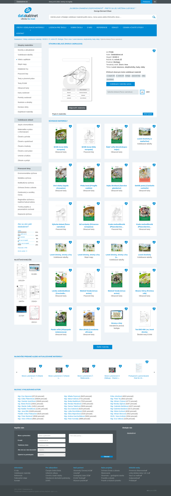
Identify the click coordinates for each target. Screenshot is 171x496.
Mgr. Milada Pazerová (72, 396)
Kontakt (20, 33)
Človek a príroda (24, 137)
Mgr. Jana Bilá (23, 411)
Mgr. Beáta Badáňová (72, 401)
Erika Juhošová (116, 396)
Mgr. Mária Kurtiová (117, 411)
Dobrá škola (77, 27)
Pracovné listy (23, 74)
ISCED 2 (45, 39)
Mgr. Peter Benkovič (25, 416)
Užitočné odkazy (52, 473)
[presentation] (87, 448)
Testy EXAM (22, 83)
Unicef (75, 473)
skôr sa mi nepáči (23, 240)
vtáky (143, 75)
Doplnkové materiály (25, 112)
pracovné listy (136, 75)
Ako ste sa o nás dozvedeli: (27, 450)
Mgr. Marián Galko (24, 406)
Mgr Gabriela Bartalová (119, 409)
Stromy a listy (116, 323)
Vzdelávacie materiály (22, 473)
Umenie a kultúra (24, 156)
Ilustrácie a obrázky (25, 102)
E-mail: (20, 440)
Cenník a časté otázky (133, 27)
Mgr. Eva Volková (116, 419)
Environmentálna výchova (27, 173)
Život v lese (68, 39)
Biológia (60, 39)
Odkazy (115, 27)
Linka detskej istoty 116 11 (139, 473)
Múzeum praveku (79, 480)
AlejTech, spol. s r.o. (51, 491)
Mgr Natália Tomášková (26, 409)
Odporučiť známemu (77, 108)
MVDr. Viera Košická (118, 416)
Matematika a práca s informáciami (25, 130)
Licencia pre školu (57, 27)
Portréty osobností (24, 97)
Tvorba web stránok (20, 491)
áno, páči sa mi (22, 234)
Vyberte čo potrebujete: (26, 454)
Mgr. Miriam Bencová (118, 414)
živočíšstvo (110, 79)
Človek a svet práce (25, 151)
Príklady (132, 480)
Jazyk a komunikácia (25, 125)
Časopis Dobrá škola (53, 471)
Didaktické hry (23, 69)
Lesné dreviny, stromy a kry (61, 255)
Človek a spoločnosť (25, 141)
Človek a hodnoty (24, 146)
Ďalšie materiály (103, 347)
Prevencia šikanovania (137, 471)
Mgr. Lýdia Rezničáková (73, 411)
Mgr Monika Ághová (117, 404)
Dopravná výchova (25, 214)
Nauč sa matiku (134, 475)
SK (155, 2)
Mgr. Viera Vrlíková (25, 419)
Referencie (102, 27)
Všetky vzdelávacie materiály (30, 27)
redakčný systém (33, 491)
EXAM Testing (78, 478)
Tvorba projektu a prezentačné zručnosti (26, 208)
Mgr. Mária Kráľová (71, 399)
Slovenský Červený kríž (82, 471)
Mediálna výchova (24, 178)
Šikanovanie (105, 473)
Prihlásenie (146, 2)
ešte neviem (21, 237)
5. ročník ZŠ (53, 39)
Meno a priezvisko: (24, 435)
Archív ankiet (21, 251)
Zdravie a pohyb (24, 160)
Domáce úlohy (23, 107)
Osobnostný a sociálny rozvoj (26, 193)
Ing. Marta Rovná (24, 404)
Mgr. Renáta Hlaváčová (72, 404)
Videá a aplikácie (24, 59)
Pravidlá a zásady (107, 478)
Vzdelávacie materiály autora (120, 84)
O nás (89, 27)
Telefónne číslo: (23, 445)
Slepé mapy (22, 64)
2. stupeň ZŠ (111, 75)
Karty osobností (23, 93)
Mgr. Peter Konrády (71, 419)
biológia (127, 75)
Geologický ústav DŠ (81, 475)
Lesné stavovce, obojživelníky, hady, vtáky (86, 39)
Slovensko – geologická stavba (112, 475)
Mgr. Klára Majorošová (72, 414)
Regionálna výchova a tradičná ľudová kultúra (26, 201)
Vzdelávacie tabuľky (25, 55)
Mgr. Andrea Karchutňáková (74, 416)
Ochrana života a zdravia (27, 187)
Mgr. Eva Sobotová (71, 409)
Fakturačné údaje (20, 478)
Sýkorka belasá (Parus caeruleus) (119, 92)
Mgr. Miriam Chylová (118, 401)
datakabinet (131, 433)
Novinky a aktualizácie (26, 50)
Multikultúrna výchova (26, 183)
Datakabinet (18, 39)
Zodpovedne (133, 478)
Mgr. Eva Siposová (25, 396)
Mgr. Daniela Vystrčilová (27, 401)
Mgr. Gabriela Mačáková (119, 406)
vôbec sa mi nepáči (23, 243)
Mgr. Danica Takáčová (72, 406)
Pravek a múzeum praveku (111, 480)
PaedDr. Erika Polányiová (27, 414)
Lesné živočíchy (144, 255)
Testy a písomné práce (26, 78)
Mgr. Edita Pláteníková (26, 399)
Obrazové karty (23, 88)
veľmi (19, 230)
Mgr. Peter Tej (115, 399)
